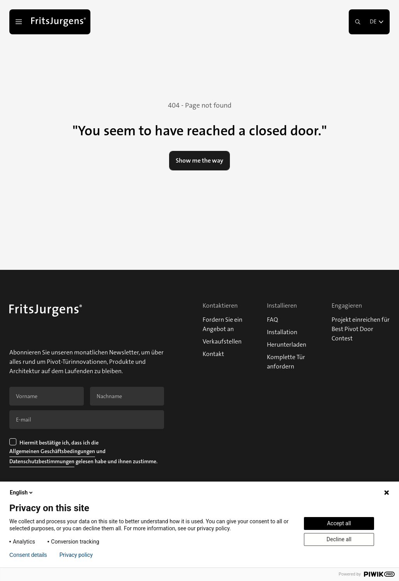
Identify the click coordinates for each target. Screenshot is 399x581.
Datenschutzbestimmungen (41, 461)
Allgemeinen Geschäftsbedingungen (52, 451)
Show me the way (199, 160)
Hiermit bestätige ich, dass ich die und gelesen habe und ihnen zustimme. (83, 452)
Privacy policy (76, 555)
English (22, 492)
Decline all (339, 539)
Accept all (339, 523)
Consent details (28, 555)
